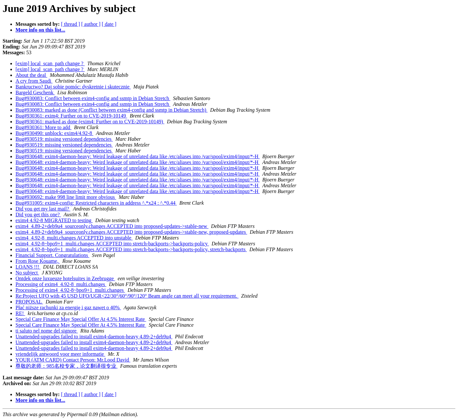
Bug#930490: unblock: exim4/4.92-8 (54, 133)
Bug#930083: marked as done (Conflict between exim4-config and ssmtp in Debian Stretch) (112, 110)
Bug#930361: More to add (43, 127)
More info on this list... (40, 30)
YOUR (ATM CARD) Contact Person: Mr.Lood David (73, 360)
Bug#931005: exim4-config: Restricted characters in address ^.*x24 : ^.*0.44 (96, 203)
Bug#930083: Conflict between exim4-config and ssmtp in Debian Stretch (93, 98)
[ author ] (91, 24)
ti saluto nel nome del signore (47, 330)
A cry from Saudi (34, 81)
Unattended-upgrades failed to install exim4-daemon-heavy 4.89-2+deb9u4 (94, 336)
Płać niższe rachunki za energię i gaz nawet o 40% (68, 307)
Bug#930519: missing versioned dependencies (64, 139)
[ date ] (109, 24)
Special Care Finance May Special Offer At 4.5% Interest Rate (81, 319)
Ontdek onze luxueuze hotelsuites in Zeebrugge (65, 278)
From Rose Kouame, (38, 261)
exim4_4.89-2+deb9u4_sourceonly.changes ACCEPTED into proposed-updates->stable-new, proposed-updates (131, 232)
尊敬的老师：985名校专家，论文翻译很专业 (67, 366)
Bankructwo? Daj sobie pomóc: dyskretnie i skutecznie (73, 86)
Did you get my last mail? (43, 208)
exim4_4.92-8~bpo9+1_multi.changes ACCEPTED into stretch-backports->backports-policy (112, 243)
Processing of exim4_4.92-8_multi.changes (61, 284)
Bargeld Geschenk (35, 92)
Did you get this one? (38, 214)
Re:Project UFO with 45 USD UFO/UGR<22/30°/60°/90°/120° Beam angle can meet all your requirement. (127, 296)
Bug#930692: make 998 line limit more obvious (66, 197)
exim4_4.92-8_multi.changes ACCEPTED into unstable (74, 238)
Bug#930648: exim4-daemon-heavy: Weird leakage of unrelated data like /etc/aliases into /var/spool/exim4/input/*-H (138, 156)
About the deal (31, 75)
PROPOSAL (29, 301)
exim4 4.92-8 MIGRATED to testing (54, 220)
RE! (20, 313)
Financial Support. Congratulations (52, 255)
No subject (27, 272)
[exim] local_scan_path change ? (50, 63)
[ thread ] (70, 24)
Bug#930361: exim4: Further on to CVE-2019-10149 (71, 115)
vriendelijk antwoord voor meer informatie (60, 354)
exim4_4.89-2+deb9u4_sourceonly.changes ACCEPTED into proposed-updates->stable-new (112, 226)
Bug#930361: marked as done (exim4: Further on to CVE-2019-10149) (90, 121)
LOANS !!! (28, 267)
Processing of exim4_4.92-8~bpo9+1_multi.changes (70, 290)
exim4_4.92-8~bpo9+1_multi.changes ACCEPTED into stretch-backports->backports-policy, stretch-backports (131, 249)
